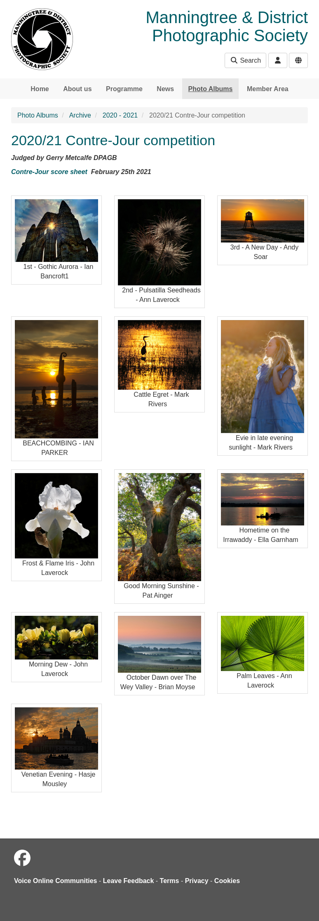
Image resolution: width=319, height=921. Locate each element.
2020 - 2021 (120, 115)
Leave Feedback (128, 880)
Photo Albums (210, 88)
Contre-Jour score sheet (49, 171)
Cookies (227, 880)
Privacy (197, 880)
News (165, 88)
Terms (169, 880)
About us (77, 88)
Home (39, 88)
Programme (124, 88)
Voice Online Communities (55, 880)
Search (245, 60)
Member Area (268, 88)
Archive (80, 115)
